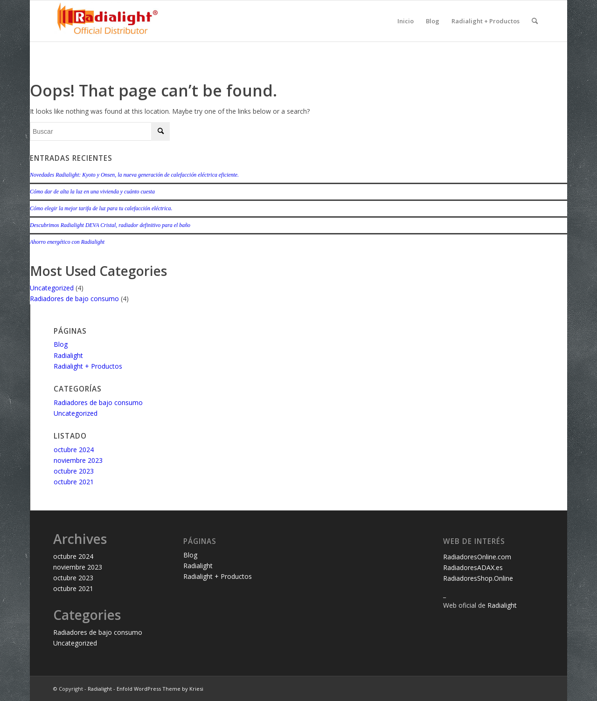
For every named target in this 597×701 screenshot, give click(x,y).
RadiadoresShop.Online (478, 578)
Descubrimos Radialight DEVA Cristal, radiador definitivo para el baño (110, 225)
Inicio (405, 21)
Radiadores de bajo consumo (74, 298)
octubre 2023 (74, 471)
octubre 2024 (74, 449)
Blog (432, 21)
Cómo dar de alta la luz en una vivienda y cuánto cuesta (92, 191)
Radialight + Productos (485, 21)
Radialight (68, 355)
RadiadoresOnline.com (477, 556)
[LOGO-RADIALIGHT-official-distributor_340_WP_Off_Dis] (107, 20)
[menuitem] (535, 20)
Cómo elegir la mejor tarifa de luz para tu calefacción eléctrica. (101, 208)
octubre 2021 (74, 481)
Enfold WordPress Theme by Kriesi (160, 688)
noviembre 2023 (78, 460)
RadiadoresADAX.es (473, 567)
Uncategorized (52, 287)
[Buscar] (535, 20)
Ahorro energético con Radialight (67, 242)
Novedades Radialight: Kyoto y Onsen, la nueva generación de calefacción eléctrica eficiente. (134, 175)
